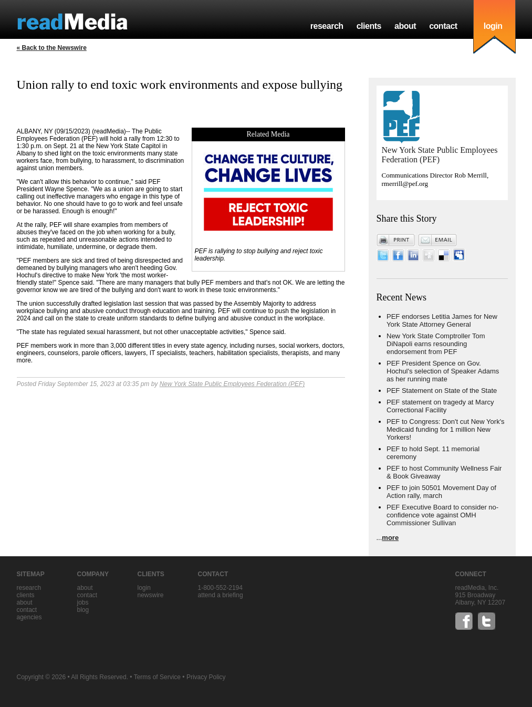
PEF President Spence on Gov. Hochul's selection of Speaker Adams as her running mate (443, 371)
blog (83, 610)
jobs (83, 602)
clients (369, 26)
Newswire (151, 595)
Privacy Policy (206, 677)
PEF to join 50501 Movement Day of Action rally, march (441, 492)
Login (144, 587)
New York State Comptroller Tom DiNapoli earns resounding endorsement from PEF (436, 344)
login (493, 26)
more (390, 538)
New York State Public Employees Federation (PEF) (232, 384)
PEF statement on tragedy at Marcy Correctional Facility (440, 406)
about (405, 26)
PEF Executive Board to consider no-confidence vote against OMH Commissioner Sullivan (442, 515)
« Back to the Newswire (52, 47)
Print (396, 240)
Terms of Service (157, 677)
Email (437, 240)
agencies (29, 617)
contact (443, 26)
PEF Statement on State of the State (442, 390)
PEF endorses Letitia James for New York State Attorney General (442, 320)
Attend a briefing (220, 595)
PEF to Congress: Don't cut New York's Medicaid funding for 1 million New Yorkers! (446, 429)
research (326, 26)
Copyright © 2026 (41, 677)
